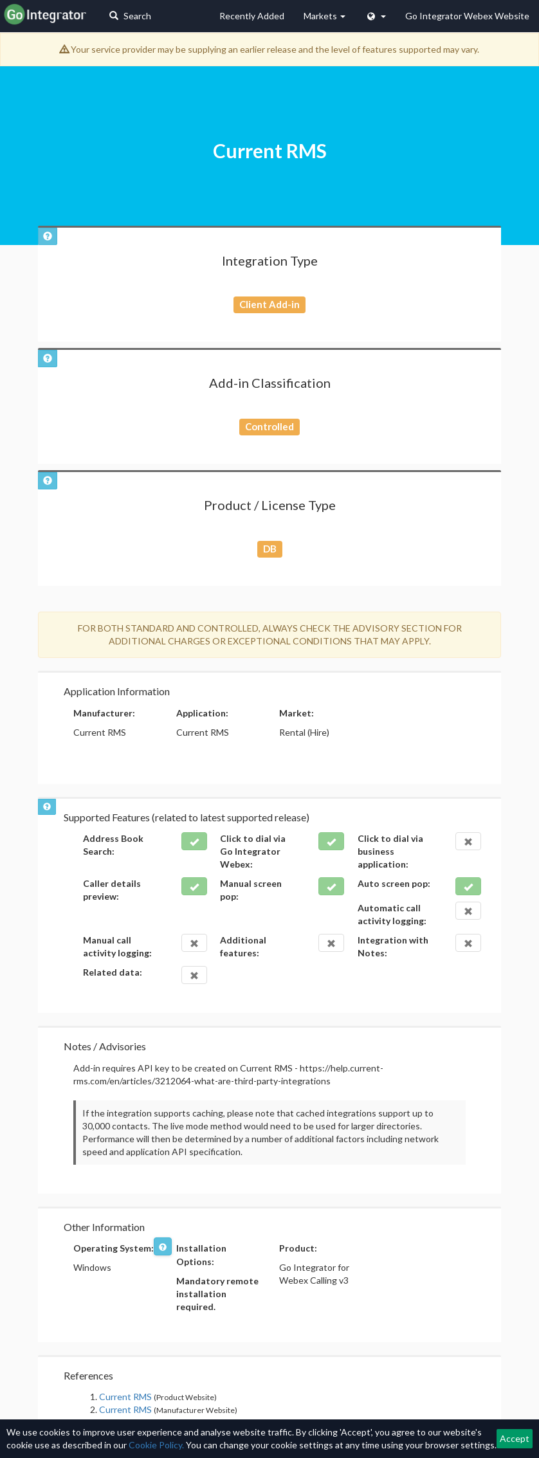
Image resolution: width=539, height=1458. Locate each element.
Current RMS (125, 1396)
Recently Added (251, 15)
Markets (324, 15)
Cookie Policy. (156, 1444)
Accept (514, 1438)
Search (130, 15)
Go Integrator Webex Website (467, 15)
